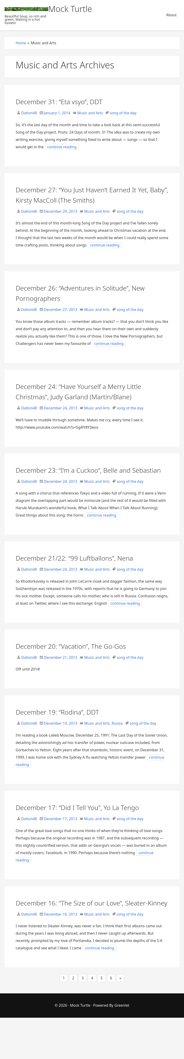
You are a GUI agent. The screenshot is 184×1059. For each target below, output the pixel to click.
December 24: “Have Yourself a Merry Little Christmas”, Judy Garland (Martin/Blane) (85, 396)
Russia (117, 743)
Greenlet (121, 1046)
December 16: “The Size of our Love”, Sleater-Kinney (84, 938)
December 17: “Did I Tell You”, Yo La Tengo (81, 833)
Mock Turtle (80, 1046)
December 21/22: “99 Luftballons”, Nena (90, 578)
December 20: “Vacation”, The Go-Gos (86, 666)
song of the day (123, 112)
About (171, 14)
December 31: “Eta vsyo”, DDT (71, 101)
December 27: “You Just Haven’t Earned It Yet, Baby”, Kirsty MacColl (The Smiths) (90, 194)
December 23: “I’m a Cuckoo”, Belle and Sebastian (89, 485)
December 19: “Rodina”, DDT (69, 732)
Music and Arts (90, 112)
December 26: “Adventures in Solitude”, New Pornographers (88, 292)
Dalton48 (28, 112)
